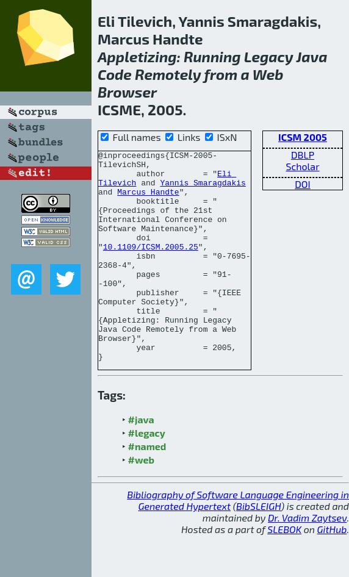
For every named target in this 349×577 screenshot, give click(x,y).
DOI (303, 184)
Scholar (302, 166)
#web (141, 501)
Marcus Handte (148, 200)
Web (268, 74)
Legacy (268, 56)
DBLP (302, 154)
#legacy (146, 475)
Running (212, 56)
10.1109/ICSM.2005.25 (150, 266)
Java (312, 56)
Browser (127, 92)
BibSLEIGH (258, 548)
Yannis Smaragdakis (202, 189)
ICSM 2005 (302, 137)
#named (147, 488)
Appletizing (137, 56)
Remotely (168, 74)
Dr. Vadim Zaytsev (307, 559)
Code (115, 74)
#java (141, 461)
